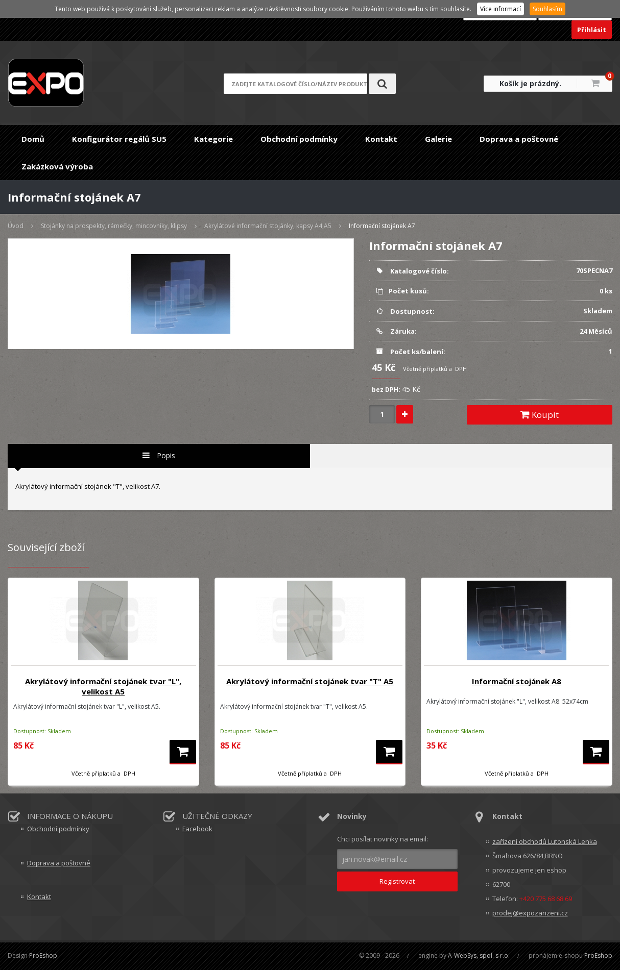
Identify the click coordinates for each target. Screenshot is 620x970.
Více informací (500, 9)
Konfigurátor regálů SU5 (119, 139)
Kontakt (381, 139)
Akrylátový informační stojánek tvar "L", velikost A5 (103, 686)
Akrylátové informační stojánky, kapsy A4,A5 (267, 225)
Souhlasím (547, 9)
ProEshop (43, 955)
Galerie (438, 139)
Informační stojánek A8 (516, 681)
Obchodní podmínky (299, 139)
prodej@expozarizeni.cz (530, 912)
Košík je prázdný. (530, 83)
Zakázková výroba (57, 166)
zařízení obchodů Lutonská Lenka (544, 841)
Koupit (539, 414)
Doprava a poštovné (519, 139)
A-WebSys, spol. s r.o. (479, 955)
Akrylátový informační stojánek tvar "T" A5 (309, 681)
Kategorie (213, 139)
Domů (32, 139)
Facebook (197, 828)
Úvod (15, 225)
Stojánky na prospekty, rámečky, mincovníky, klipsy (114, 225)
